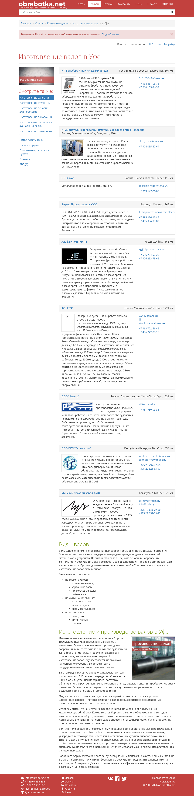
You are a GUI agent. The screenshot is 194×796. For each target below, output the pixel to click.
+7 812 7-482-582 (35, 785)
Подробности (110, 34)
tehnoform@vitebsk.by (152, 459)
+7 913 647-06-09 (149, 191)
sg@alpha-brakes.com (152, 249)
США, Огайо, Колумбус (161, 44)
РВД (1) (24, 164)
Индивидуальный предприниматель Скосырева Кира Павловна (102, 130)
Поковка (25, 159)
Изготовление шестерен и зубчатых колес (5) (36, 124)
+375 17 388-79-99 (149, 509)
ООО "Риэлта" (70, 396)
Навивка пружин (30, 145)
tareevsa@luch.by (149, 501)
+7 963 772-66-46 (149, 328)
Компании (124, 4)
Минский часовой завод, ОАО (80, 493)
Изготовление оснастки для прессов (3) (34, 109)
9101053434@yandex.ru (153, 78)
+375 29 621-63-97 (149, 468)
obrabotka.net (42, 4)
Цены (139, 4)
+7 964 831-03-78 (149, 83)
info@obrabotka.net (37, 778)
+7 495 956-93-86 (149, 217)
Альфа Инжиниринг (74, 241)
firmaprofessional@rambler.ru (157, 212)
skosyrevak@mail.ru (151, 141)
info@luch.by (146, 504)
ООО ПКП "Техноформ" (76, 448)
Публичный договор (37, 788)
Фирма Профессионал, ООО (79, 204)
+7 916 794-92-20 (149, 255)
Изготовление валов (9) (34, 97)
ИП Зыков (67, 178)
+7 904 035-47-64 (149, 146)
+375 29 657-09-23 (149, 513)
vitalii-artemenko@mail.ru (154, 456)
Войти (167, 4)
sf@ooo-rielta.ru (148, 404)
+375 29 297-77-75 (149, 465)
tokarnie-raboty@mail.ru (153, 186)
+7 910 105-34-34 (149, 87)
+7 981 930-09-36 (149, 409)
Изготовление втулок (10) (35, 103)
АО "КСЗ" (67, 308)
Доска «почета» (34, 792)
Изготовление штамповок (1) (36, 132)
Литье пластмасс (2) (32, 140)
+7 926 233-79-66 (149, 258)
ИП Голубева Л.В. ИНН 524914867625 (84, 70)
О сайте (152, 4)
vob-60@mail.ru (148, 316)
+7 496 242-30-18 (149, 332)
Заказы (81, 4)
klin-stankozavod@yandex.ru (153, 321)
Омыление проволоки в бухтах (34, 152)
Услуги (94, 4)
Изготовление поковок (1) (36, 117)
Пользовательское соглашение (163, 779)
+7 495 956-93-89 (149, 221)
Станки (108, 4)
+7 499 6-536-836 (35, 781)
